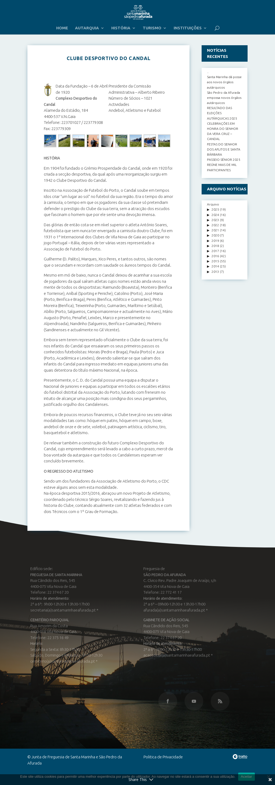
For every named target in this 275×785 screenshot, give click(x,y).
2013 (215, 271)
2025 (215, 209)
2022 (215, 225)
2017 (215, 251)
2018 (215, 245)
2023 (215, 220)
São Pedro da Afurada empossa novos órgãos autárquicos (224, 97)
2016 (215, 256)
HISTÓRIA (120, 28)
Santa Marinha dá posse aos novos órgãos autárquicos (224, 82)
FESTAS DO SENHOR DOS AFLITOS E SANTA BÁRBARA (223, 149)
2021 (215, 230)
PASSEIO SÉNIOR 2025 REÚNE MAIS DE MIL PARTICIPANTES (223, 165)
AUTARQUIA (87, 28)
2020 (215, 235)
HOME (62, 28)
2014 (215, 266)
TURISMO (152, 28)
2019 (215, 240)
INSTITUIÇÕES (188, 28)
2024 (215, 215)
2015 (215, 261)
